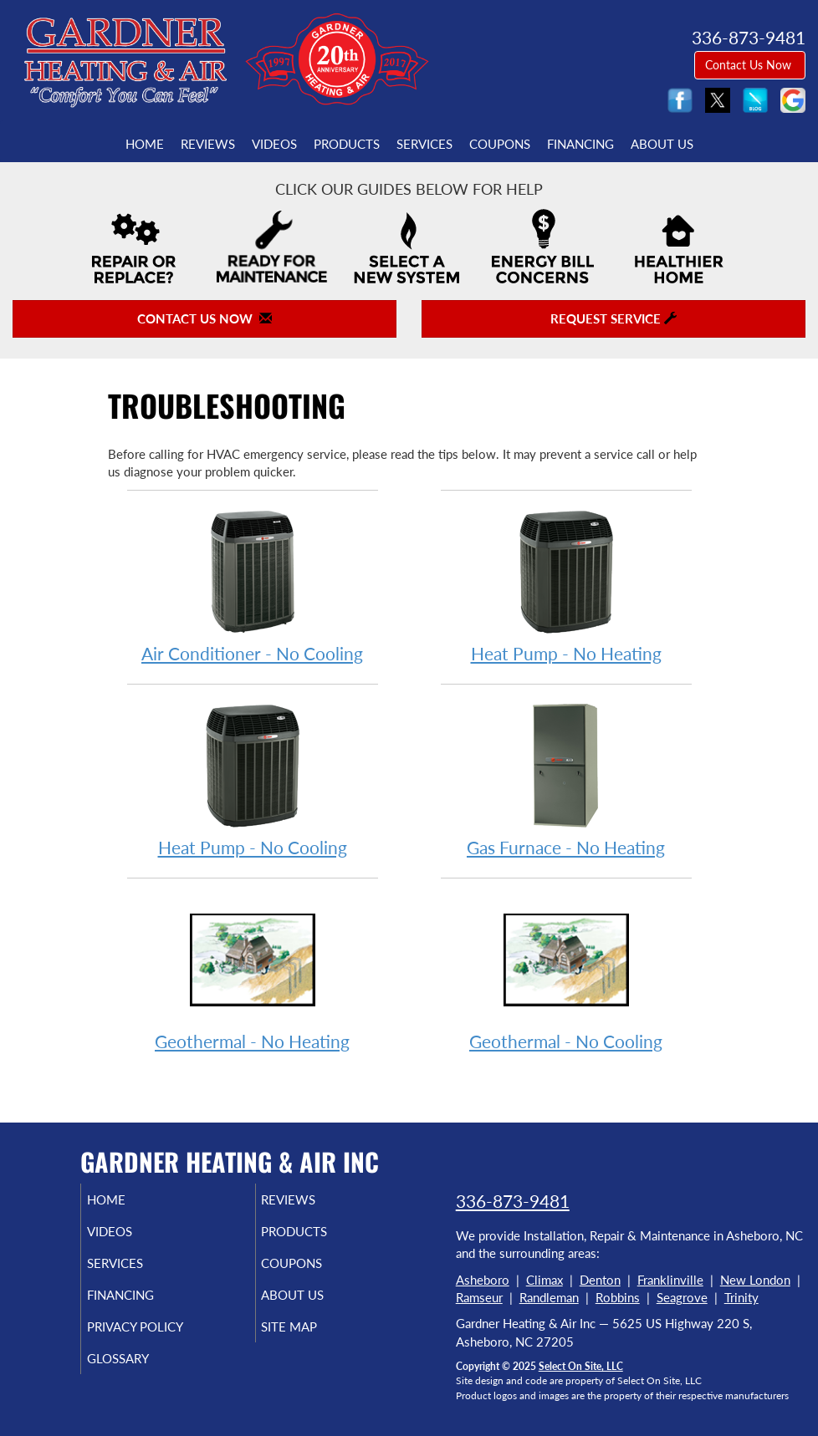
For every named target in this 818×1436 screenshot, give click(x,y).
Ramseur (479, 1297)
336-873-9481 (513, 1200)
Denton (600, 1279)
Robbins (618, 1297)
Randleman (549, 1297)
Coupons (499, 143)
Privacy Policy (154, 1326)
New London (755, 1279)
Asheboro (482, 1279)
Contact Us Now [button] (750, 65)
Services (424, 143)
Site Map (309, 1326)
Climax (544, 1279)
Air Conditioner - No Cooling (252, 585)
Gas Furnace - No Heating (566, 779)
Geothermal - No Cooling (566, 973)
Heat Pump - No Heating (566, 585)
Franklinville (670, 1279)
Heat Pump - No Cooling (252, 779)
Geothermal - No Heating (252, 973)
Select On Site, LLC (581, 1366)
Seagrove (682, 1297)
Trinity (741, 1297)
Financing (580, 143)
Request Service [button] (613, 318)
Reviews (208, 143)
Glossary (137, 1358)
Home (144, 143)
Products (347, 143)
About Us (662, 143)
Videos (274, 143)
